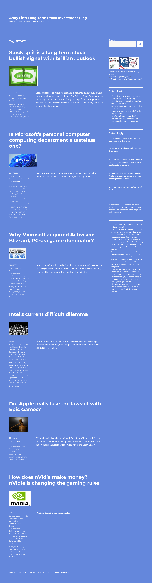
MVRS (20, 552)
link (129, 289)
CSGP (22, 107)
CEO (11, 349)
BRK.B (17, 107)
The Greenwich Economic (119, 138)
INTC (15, 212)
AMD (16, 207)
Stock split (13, 96)
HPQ (11, 212)
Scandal (19, 283)
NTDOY (16, 114)
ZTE (25, 383)
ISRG (21, 112)
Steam (21, 294)
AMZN (16, 104)
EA (15, 210)
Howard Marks (23, 189)
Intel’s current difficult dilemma (48, 314)
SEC (24, 283)
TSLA (21, 117)
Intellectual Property (17, 276)
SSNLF (16, 217)
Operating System (16, 176)
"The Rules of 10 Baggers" (119, 77)
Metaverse (13, 281)
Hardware (13, 189)
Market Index (14, 98)
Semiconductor (15, 199)
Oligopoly (13, 357)
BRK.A (11, 107)
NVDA (22, 114)
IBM (17, 112)
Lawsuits (12, 441)
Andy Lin (112, 159)
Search (112, 40)
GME (15, 109)
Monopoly (13, 196)
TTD (25, 117)
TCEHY (11, 297)
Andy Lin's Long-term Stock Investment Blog (48, 18)
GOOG (20, 109)
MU (10, 373)
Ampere (17, 363)
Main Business (22, 194)
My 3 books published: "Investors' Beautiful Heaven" (124, 73)
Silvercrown (114, 148)
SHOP (16, 117)
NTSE (11, 294)
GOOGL (12, 112)
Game (11, 268)
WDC (14, 383)
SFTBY (17, 375)
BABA (15, 365)
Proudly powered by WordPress (57, 573)
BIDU (21, 365)
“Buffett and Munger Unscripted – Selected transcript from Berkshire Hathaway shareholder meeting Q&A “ (125, 118)
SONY (11, 217)
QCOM (23, 215)
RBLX (23, 554)
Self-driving (23, 538)
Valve (26, 380)
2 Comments (14, 386)
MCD (26, 112)
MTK (24, 212)
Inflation (24, 96)
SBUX (11, 117)
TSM (21, 380)
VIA (21, 217)
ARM (11, 365)
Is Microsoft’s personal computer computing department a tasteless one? (52, 140)
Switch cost (13, 201)
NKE (11, 114)
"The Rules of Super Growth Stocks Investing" (125, 79)
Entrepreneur (14, 531)
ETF (19, 96)
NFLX (16, 292)
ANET (21, 104)
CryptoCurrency (15, 523)
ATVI (25, 207)
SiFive (23, 375)
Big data (22, 347)
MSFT (20, 212)
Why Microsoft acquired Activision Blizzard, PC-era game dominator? (52, 237)
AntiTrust (18, 268)
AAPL (11, 104)
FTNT (11, 109)
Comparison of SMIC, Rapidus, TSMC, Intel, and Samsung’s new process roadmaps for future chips (125, 162)
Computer (13, 352)
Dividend (21, 352)
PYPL (11, 460)
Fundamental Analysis (18, 186)
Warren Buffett (21, 359)
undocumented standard (19, 204)
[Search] (140, 44)
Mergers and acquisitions (19, 278)
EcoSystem (13, 184)
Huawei (19, 368)
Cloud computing (20, 349)
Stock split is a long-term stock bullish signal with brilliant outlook (52, 55)
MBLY (17, 370)
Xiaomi (20, 383)
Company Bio (14, 179)
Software (25, 199)
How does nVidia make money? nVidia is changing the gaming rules (54, 480)
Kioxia (11, 370)
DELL (11, 210)
